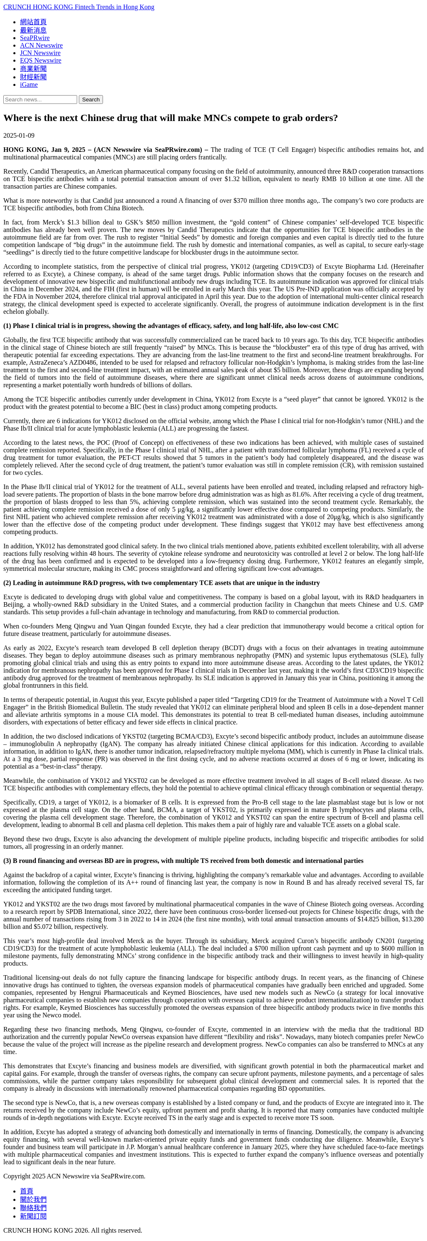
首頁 (26, 1191)
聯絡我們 (33, 1207)
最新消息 (33, 30)
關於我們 (33, 1199)
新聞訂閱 (33, 1216)
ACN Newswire (41, 45)
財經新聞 (33, 77)
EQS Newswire (40, 60)
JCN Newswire (40, 52)
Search (91, 99)
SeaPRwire (35, 37)
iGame (29, 84)
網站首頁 (33, 21)
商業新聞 (33, 68)
